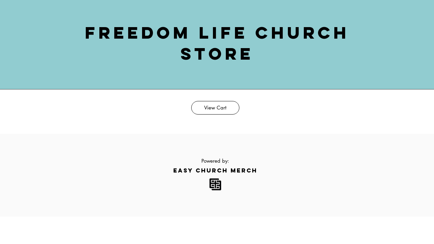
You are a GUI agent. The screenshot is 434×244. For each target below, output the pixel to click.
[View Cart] (215, 108)
